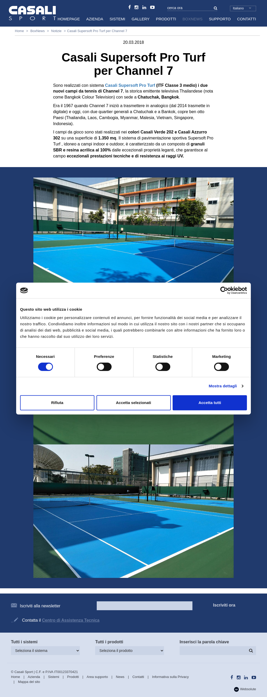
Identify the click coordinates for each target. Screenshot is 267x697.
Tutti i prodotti (109, 642)
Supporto (220, 19)
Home (19, 31)
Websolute (245, 689)
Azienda (94, 19)
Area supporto (97, 677)
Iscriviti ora (224, 605)
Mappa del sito (29, 682)
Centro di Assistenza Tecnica (71, 620)
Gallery (141, 19)
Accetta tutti (209, 402)
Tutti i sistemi (24, 642)
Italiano (238, 8)
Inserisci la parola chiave (204, 642)
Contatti (246, 19)
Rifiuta (57, 402)
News (120, 677)
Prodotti (166, 19)
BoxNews (193, 19)
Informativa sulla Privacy (170, 677)
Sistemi (117, 19)
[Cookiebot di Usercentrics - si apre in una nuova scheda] (224, 290)
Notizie (56, 31)
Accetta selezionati (133, 402)
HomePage (69, 19)
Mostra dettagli (223, 386)
